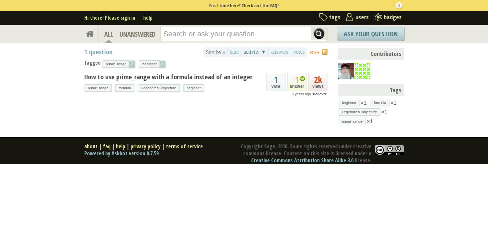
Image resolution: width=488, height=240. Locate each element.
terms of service (184, 146)
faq (107, 146)
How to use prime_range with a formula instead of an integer (168, 76)
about (91, 146)
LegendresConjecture (158, 88)
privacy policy (146, 146)
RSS (314, 52)
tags (334, 17)
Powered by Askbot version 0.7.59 (121, 153)
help (148, 17)
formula (125, 88)
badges (393, 17)
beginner (194, 88)
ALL (108, 34)
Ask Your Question (371, 33)
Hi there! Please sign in (109, 17)
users (362, 17)
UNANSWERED (138, 34)
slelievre (319, 94)
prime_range (98, 88)
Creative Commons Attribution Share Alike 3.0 (302, 160)
